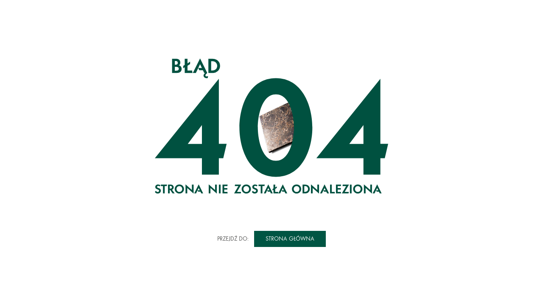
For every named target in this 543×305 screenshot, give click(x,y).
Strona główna (290, 238)
